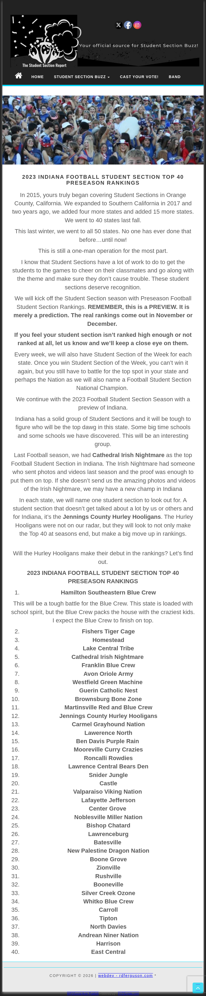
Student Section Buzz (82, 77)
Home (37, 77)
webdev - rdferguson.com (125, 975)
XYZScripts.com (128, 993)
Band (175, 77)
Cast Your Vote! (139, 77)
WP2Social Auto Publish (83, 993)
